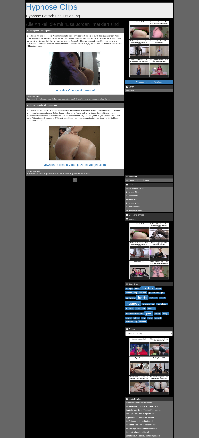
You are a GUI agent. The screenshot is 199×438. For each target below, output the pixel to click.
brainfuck (74, 99)
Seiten (130, 87)
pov (149, 313)
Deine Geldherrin (133, 207)
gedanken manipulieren (92, 99)
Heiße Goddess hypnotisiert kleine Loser (142, 406)
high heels (153, 298)
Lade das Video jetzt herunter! (74, 90)
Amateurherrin (131, 199)
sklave (128, 318)
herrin (142, 297)
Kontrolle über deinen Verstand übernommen (144, 410)
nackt (88, 174)
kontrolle (104, 99)
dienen (158, 289)
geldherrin (130, 298)
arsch (57, 174)
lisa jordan (47, 174)
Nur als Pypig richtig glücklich (137, 432)
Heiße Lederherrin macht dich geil (139, 421)
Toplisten (131, 219)
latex (144, 308)
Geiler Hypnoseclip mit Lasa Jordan (42, 105)
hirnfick (162, 298)
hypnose (68, 174)
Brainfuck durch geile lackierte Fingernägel (143, 436)
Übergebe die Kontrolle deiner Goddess (141, 425)
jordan (41, 174)
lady (138, 308)
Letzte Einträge (133, 399)
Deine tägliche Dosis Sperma (39, 31)
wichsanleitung (131, 322)
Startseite (130, 91)
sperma (46, 99)
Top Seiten (131, 177)
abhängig (129, 289)
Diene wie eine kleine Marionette (139, 403)
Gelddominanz (132, 196)
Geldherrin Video (132, 203)
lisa (37, 174)
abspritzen (66, 99)
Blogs (129, 185)
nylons (62, 174)
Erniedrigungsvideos (134, 210)
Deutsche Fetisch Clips (135, 188)
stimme (136, 318)
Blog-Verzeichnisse (135, 215)
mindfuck (81, 99)
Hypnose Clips (51, 6)
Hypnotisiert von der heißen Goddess (140, 417)
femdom (142, 293)
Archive (130, 329)
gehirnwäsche (154, 293)
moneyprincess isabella (134, 314)
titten (143, 318)
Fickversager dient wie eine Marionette (141, 428)
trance (83, 174)
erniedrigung (131, 293)
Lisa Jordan (39, 99)
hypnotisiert (162, 304)
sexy (52, 174)
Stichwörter (132, 284)
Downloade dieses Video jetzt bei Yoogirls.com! (75, 164)
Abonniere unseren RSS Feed (149, 82)
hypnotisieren (75, 174)
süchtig (157, 314)
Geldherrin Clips (132, 192)
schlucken (53, 99)
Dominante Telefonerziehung (137, 180)
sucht (109, 99)
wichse (60, 99)
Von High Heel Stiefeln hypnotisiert (140, 414)
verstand (157, 318)
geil (162, 293)
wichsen (142, 321)
